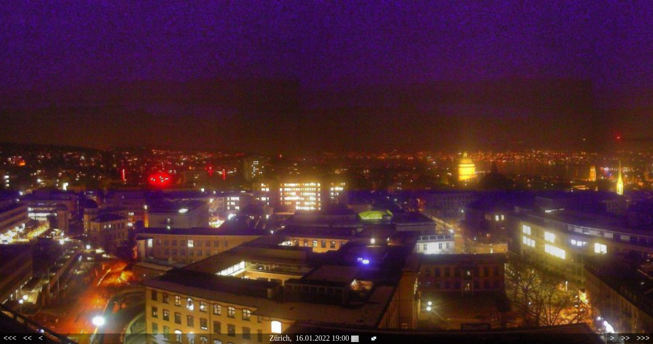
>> (625, 338)
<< (27, 338)
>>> (643, 338)
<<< (9, 338)
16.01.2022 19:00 (327, 338)
